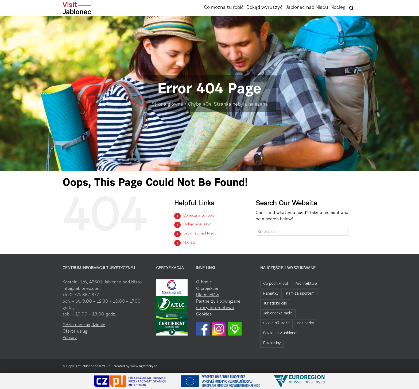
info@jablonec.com (81, 289)
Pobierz (70, 338)
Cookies (204, 314)
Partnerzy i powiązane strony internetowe (218, 304)
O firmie (204, 282)
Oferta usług (75, 331)
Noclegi (189, 243)
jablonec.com (91, 366)
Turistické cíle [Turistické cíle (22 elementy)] (275, 304)
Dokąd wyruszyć (197, 224)
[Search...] (302, 232)
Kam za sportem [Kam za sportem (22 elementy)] (300, 294)
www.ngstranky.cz (143, 366)
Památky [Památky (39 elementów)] (271, 294)
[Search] (259, 232)
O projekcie (207, 289)
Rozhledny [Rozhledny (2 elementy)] (272, 343)
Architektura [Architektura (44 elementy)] (306, 284)
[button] (351, 7)
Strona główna (167, 104)
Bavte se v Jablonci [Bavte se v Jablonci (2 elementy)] (280, 333)
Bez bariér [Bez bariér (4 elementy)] (305, 323)
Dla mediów (207, 295)
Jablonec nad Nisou (199, 234)
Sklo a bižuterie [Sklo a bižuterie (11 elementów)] (276, 323)
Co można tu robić (199, 216)
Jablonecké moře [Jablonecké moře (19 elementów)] (278, 313)
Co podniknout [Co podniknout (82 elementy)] (275, 284)
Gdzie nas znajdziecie (84, 325)
